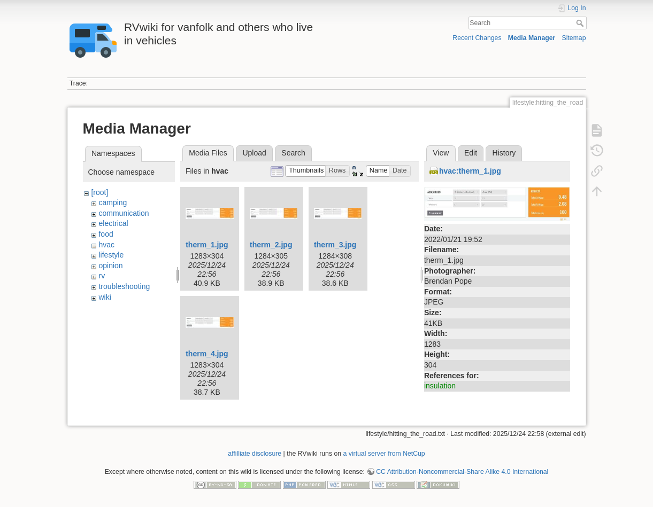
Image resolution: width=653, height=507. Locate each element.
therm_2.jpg (271, 244)
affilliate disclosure (254, 453)
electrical (113, 223)
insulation (440, 385)
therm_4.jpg (207, 353)
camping (112, 202)
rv (101, 275)
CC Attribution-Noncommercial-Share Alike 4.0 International (462, 471)
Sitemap (574, 38)
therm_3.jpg (335, 244)
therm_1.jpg (207, 244)
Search (581, 23)
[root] (99, 192)
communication (123, 213)
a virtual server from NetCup (384, 453)
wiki (104, 297)
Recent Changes (476, 38)
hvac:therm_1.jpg (470, 171)
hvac (106, 244)
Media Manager (532, 38)
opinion (110, 265)
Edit (470, 153)
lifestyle (111, 255)
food (105, 234)
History (504, 153)
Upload (254, 153)
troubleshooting (124, 286)
